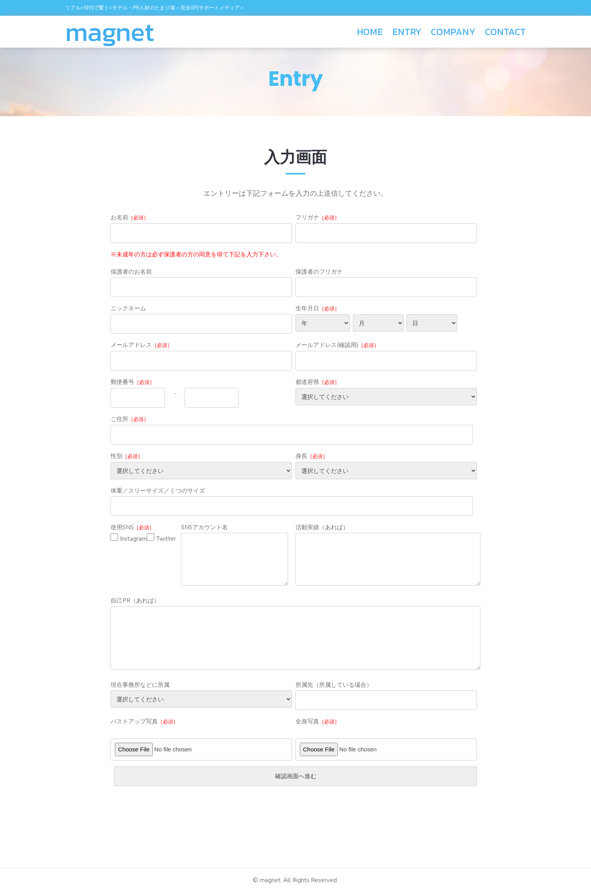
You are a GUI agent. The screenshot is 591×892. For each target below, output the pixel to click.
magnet (109, 32)
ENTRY (406, 31)
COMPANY (453, 31)
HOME (370, 31)
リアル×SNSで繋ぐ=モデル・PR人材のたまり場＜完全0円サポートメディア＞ (155, 7)
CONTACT (505, 31)
